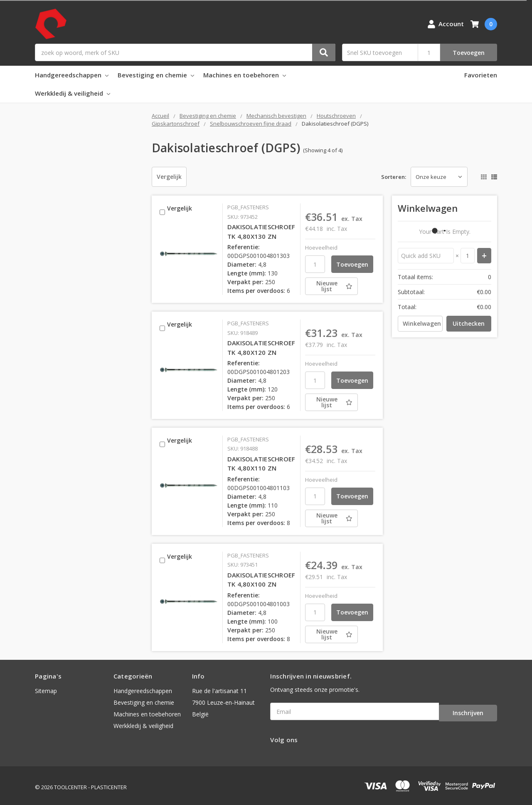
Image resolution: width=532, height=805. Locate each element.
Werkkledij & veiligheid (72, 93)
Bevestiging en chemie (156, 75)
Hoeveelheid (321, 247)
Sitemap (46, 691)
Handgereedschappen (71, 75)
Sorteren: (393, 177)
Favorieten (480, 75)
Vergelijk (169, 177)
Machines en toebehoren (244, 75)
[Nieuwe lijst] (340, 286)
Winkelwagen (422, 323)
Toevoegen (469, 53)
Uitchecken (469, 323)
